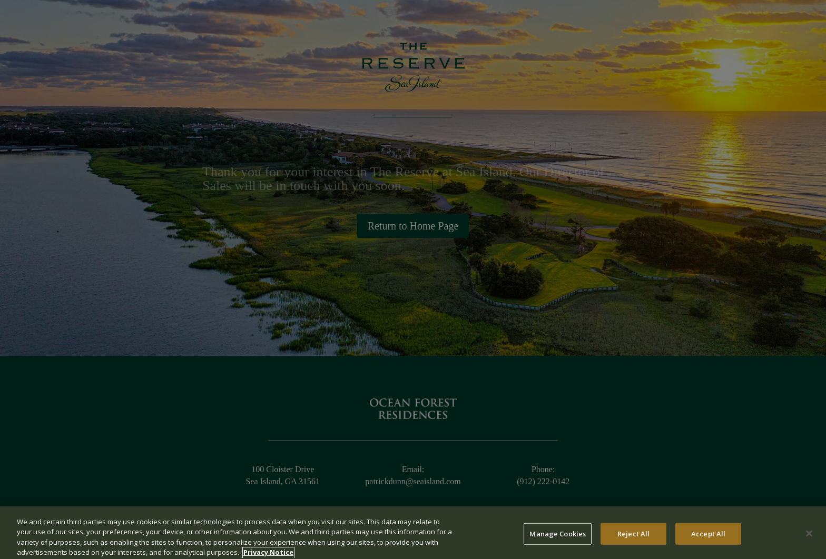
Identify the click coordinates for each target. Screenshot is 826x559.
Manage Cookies (557, 538)
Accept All (708, 538)
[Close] (809, 538)
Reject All (633, 538)
